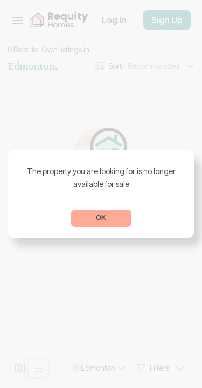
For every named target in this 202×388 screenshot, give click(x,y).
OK (101, 217)
